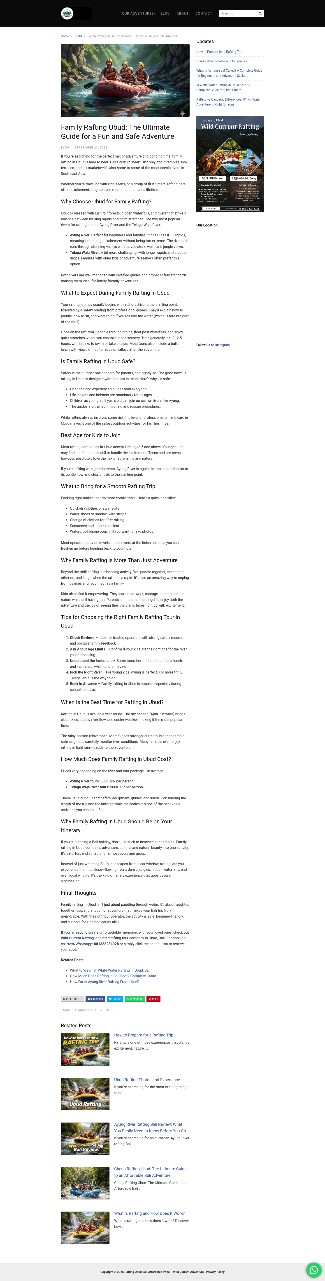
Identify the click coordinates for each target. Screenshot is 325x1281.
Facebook (95, 999)
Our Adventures (139, 14)
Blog (165, 14)
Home (65, 36)
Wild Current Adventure (188, 1272)
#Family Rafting (88, 1010)
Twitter (115, 999)
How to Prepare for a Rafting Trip (143, 1035)
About (183, 14)
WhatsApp (135, 999)
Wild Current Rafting (77, 938)
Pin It (153, 999)
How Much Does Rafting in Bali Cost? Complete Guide (113, 976)
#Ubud (111, 1010)
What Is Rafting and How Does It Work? (149, 1213)
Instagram (222, 345)
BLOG (78, 36)
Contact (203, 14)
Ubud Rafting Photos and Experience (147, 1079)
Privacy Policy (215, 1272)
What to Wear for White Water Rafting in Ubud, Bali (110, 970)
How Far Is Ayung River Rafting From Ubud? (104, 982)
